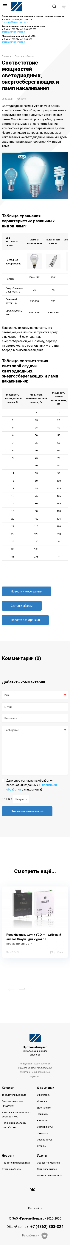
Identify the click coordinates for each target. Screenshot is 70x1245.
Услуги (42, 1155)
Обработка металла (48, 1162)
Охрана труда (44, 1139)
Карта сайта (35, 1208)
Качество (42, 1133)
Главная (6, 56)
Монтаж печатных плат (50, 1175)
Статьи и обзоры (24, 56)
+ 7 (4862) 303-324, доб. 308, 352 (17, 39)
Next (22, 989)
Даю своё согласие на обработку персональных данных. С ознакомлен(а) (31, 785)
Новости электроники (25, 620)
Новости (8, 1155)
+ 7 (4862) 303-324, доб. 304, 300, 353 (19, 29)
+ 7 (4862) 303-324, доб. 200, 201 (17, 19)
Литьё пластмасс (47, 1169)
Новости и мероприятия (26, 591)
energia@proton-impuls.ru (13, 32)
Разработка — (31, 1235)
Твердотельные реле (14, 1094)
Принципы (43, 1114)
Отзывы (41, 1146)
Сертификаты (45, 1126)
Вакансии (42, 1120)
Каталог (8, 1088)
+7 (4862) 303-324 (46, 1226)
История (42, 1101)
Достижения (44, 1107)
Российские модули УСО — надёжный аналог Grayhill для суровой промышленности (33, 939)
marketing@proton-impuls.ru (15, 22)
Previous (11, 989)
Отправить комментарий (27, 811)
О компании (45, 1088)
